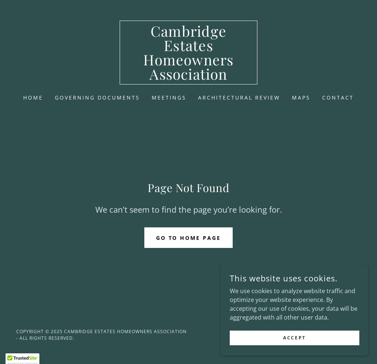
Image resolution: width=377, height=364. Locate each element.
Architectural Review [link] (239, 97)
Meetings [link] (169, 97)
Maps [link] (301, 97)
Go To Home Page (188, 237)
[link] (188, 77)
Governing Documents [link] (97, 97)
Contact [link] (338, 97)
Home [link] (33, 97)
